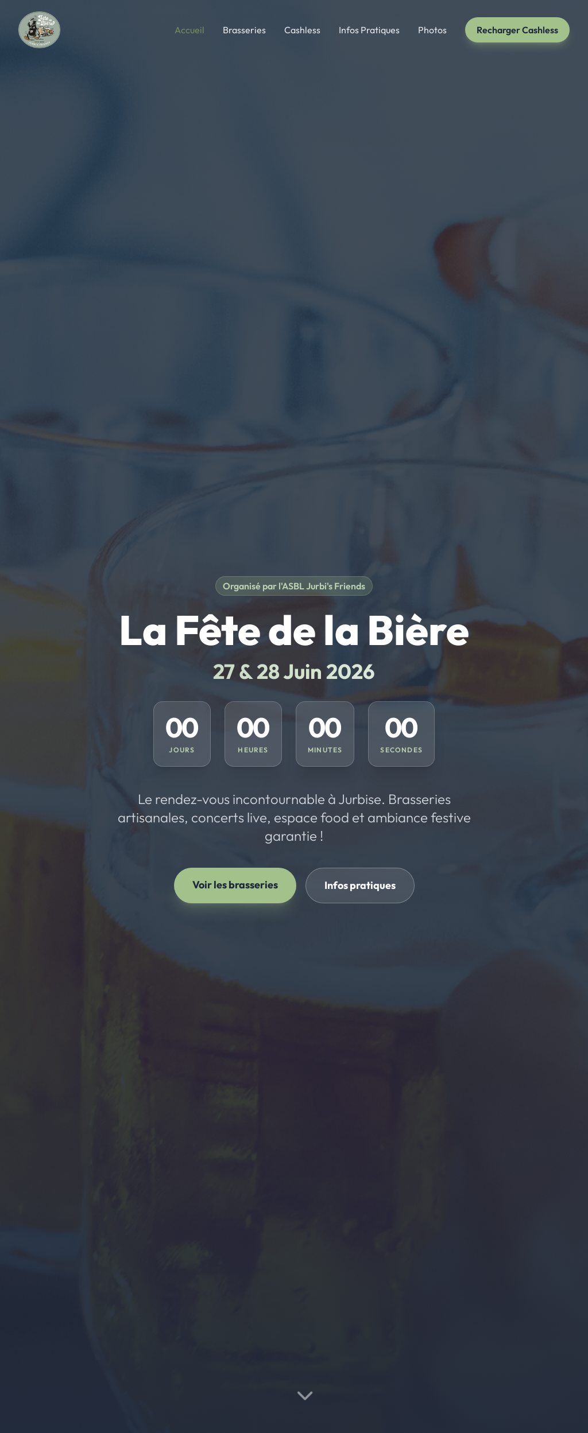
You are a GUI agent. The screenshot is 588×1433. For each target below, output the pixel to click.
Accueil (189, 30)
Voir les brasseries (235, 884)
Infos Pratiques (369, 30)
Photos (432, 30)
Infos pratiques (360, 885)
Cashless (302, 30)
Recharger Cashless (517, 30)
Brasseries (244, 30)
